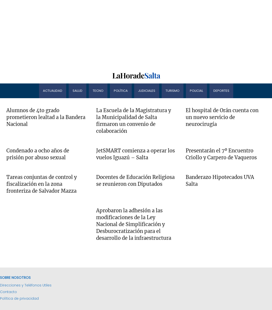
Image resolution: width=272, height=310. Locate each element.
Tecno (98, 90)
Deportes (221, 90)
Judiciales (146, 90)
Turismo (173, 90)
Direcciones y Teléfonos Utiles (26, 285)
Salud (77, 90)
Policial (196, 90)
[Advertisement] (136, 34)
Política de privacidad (19, 298)
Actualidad (52, 90)
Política (121, 90)
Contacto (8, 291)
